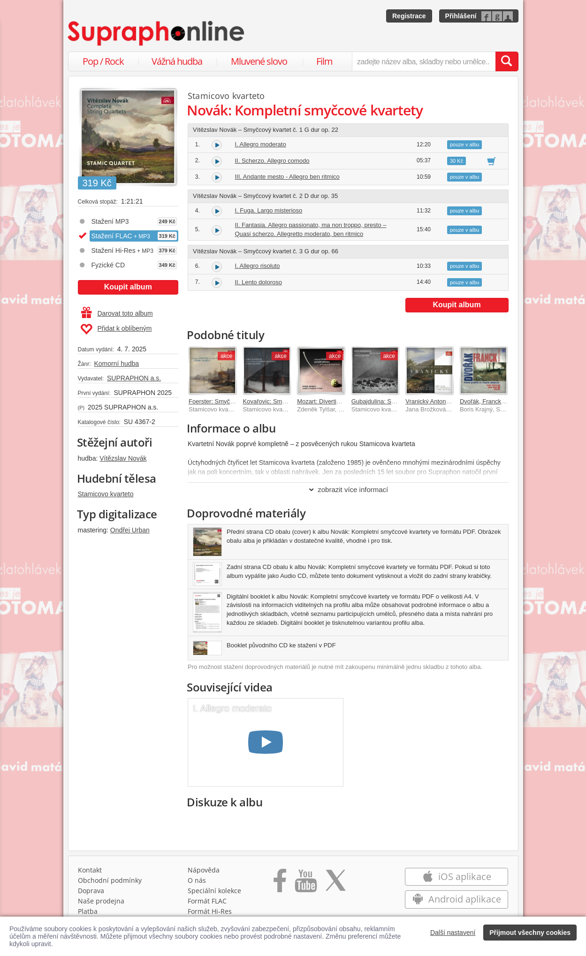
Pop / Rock (103, 61)
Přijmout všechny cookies (530, 932)
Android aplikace (456, 899)
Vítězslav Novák (122, 458)
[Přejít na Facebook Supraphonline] (280, 883)
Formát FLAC (207, 900)
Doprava (91, 890)
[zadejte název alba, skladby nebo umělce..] (423, 61)
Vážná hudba (177, 61)
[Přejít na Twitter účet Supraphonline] (335, 883)
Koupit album (128, 287)
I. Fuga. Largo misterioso (269, 210)
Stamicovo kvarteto (106, 494)
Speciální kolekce (214, 890)
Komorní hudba (116, 363)
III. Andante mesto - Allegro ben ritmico (287, 176)
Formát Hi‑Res (210, 911)
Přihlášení (461, 16)
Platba (88, 911)
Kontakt (90, 869)
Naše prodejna (101, 900)
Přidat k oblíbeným (116, 329)
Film (324, 61)
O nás (197, 880)
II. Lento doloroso (258, 282)
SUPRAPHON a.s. (134, 378)
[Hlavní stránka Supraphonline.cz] (156, 33)
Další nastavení (453, 932)
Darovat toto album (117, 313)
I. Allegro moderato (260, 144)
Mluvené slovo (259, 61)
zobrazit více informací (348, 489)
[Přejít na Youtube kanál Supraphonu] (305, 883)
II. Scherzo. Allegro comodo (272, 160)
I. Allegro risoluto (257, 265)
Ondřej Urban (130, 530)
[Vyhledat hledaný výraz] (506, 61)
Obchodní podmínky (110, 880)
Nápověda (204, 869)
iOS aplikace (456, 876)
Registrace (409, 16)
